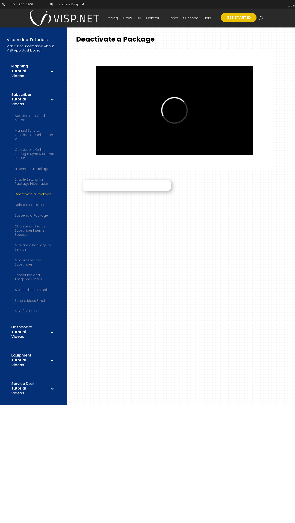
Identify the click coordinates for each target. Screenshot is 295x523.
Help (207, 17)
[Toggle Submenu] (52, 71)
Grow (127, 17)
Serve (173, 17)
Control (152, 17)
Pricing (112, 17)
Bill (139, 17)
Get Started (239, 17)
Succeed (190, 17)
